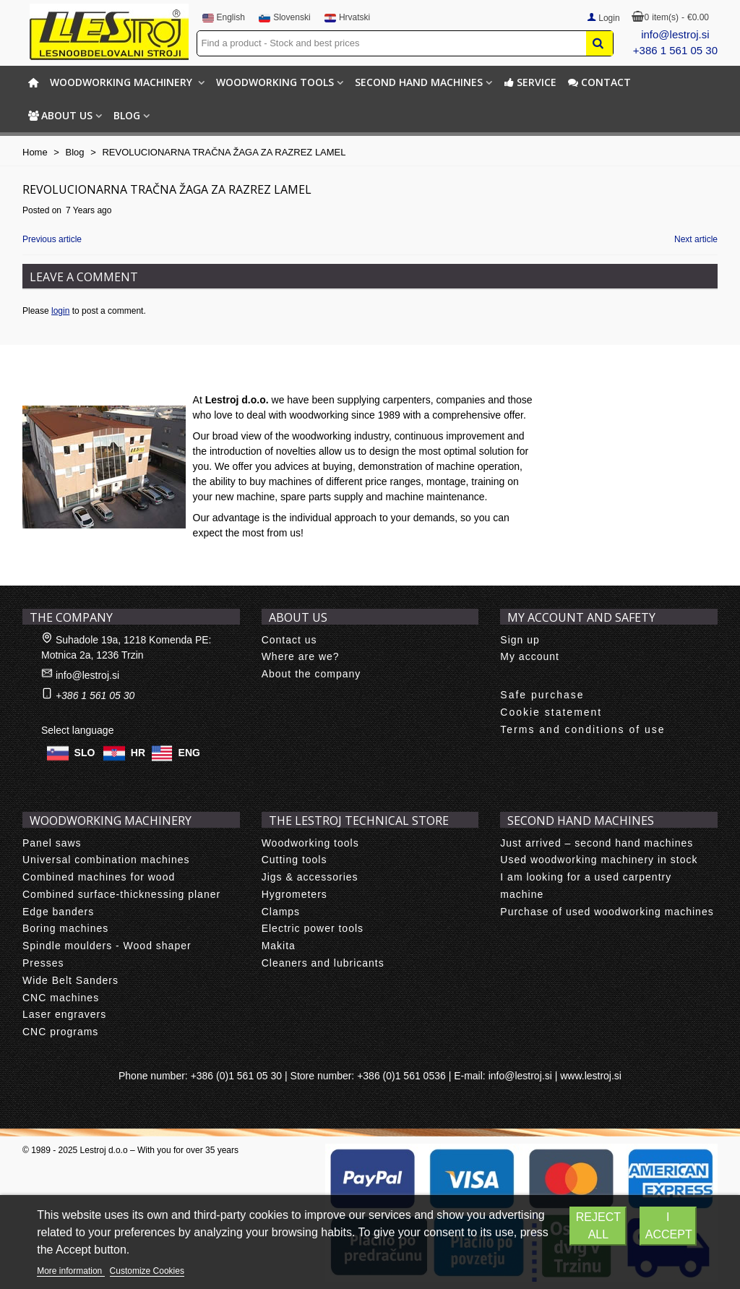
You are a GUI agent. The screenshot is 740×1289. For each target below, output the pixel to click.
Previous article (52, 239)
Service (530, 82)
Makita (279, 945)
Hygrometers (294, 894)
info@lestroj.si (675, 34)
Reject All (598, 1226)
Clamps (281, 911)
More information (70, 1271)
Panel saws (52, 843)
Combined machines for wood (98, 877)
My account (529, 656)
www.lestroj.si (590, 1076)
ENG (189, 752)
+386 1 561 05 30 (675, 50)
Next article (696, 239)
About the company (311, 674)
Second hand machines (419, 82)
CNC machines (60, 997)
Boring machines (65, 928)
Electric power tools (312, 928)
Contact (599, 82)
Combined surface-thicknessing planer (121, 894)
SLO (84, 752)
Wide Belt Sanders (70, 980)
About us (60, 115)
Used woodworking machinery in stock (598, 859)
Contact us (289, 640)
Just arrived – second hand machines (596, 843)
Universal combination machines (106, 859)
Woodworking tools (275, 82)
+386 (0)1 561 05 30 (237, 1076)
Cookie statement (551, 712)
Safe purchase (542, 695)
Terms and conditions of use (582, 729)
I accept (668, 1226)
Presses (43, 963)
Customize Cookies (147, 1271)
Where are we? (301, 656)
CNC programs (60, 1031)
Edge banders (58, 911)
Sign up (519, 640)
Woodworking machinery (122, 82)
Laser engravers (64, 1014)
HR (138, 752)
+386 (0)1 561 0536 (401, 1076)
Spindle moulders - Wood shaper (107, 945)
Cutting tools (294, 859)
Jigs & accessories (310, 877)
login (60, 311)
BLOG (126, 115)
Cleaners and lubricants (323, 963)
